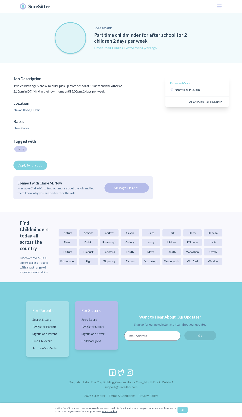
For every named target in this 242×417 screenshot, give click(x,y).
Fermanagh (109, 242)
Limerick (89, 251)
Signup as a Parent (44, 334)
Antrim (68, 233)
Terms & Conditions (122, 395)
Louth (130, 251)
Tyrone (130, 261)
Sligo (88, 261)
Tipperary (109, 261)
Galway (130, 242)
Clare (151, 233)
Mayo (150, 251)
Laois (213, 242)
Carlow (109, 233)
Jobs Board (89, 319)
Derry (192, 233)
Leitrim (68, 251)
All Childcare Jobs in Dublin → (207, 101)
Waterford (150, 261)
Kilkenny (192, 242)
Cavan (130, 233)
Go (200, 335)
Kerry (150, 242)
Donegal (213, 233)
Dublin (88, 242)
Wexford (192, 261)
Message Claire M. (126, 188)
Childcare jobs (91, 341)
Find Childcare (42, 341)
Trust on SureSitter (45, 348)
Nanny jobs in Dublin (187, 89)
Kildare (171, 242)
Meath (172, 251)
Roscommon (67, 261)
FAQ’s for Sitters (93, 326)
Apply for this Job (30, 165)
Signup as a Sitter (93, 334)
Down (67, 242)
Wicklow (213, 261)
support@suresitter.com (121, 387)
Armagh (88, 233)
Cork (172, 233)
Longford (109, 251)
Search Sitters (41, 319)
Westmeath (171, 261)
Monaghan (192, 251)
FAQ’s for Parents (44, 326)
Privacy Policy (148, 395)
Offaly (213, 251)
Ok (182, 409)
